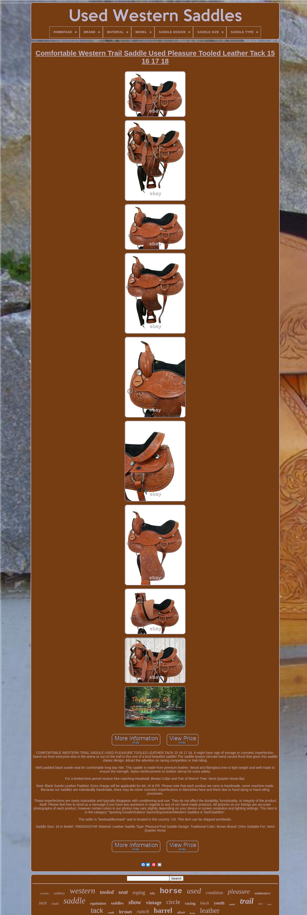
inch (43, 902)
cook (111, 912)
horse (171, 891)
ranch (143, 911)
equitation (98, 903)
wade (55, 903)
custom (44, 893)
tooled (107, 892)
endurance (263, 893)
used (194, 890)
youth (219, 903)
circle (173, 901)
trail (247, 901)
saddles (117, 903)
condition (214, 892)
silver (181, 912)
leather (210, 910)
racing (190, 903)
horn (192, 913)
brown (125, 912)
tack (97, 910)
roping (139, 892)
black (204, 903)
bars (269, 904)
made (232, 904)
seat (123, 892)
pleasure (239, 891)
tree (260, 903)
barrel (163, 910)
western (82, 890)
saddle (74, 900)
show (134, 902)
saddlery (59, 893)
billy (152, 893)
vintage (153, 902)
